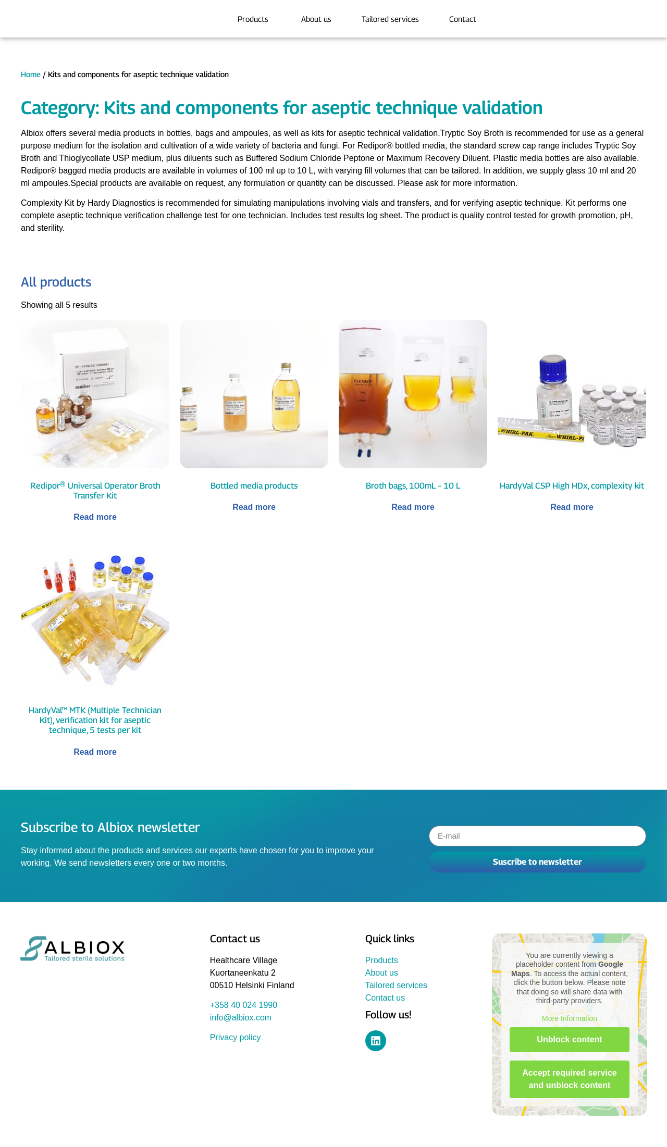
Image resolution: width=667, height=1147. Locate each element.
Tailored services (396, 985)
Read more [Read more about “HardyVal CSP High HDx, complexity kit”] (572, 507)
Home (31, 74)
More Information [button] (569, 1018)
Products (381, 960)
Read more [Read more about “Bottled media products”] (254, 507)
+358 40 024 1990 (243, 1005)
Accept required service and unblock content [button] (569, 1079)
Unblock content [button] (569, 1039)
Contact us (385, 997)
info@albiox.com (241, 1017)
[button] (23, 1124)
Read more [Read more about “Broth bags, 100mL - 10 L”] (413, 507)
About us (381, 972)
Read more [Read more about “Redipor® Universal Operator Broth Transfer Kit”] (95, 517)
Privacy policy (235, 1037)
